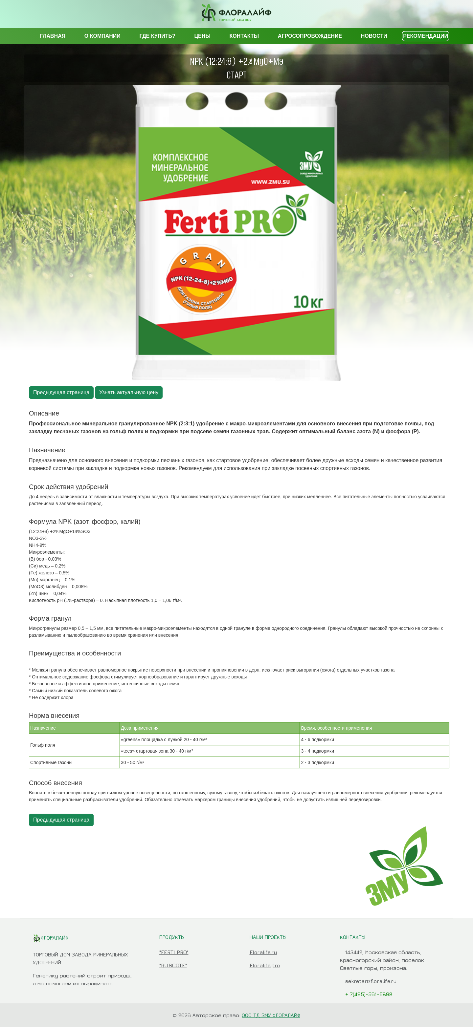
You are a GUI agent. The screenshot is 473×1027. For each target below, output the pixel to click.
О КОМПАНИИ (102, 36)
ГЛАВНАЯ (53, 36)
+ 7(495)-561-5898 (369, 994)
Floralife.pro (265, 965)
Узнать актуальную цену (128, 392)
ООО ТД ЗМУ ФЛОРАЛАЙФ (271, 1015)
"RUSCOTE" (173, 965)
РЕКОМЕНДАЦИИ (425, 36)
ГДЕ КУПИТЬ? (157, 36)
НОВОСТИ (374, 36)
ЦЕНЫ (202, 36)
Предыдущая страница (61, 392)
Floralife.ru (263, 952)
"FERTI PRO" (174, 952)
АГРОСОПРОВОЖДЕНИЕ (310, 36)
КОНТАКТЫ (244, 36)
